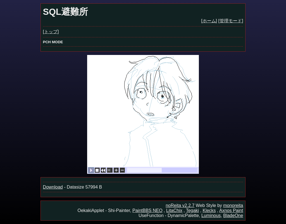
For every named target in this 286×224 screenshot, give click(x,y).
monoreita (233, 205)
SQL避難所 (65, 12)
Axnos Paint (231, 210)
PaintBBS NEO (147, 210)
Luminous (211, 215)
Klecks (209, 210)
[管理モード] (230, 20)
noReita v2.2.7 (180, 205)
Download (53, 187)
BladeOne (233, 215)
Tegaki (192, 210)
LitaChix (174, 210)
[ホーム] (209, 20)
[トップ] (51, 31)
